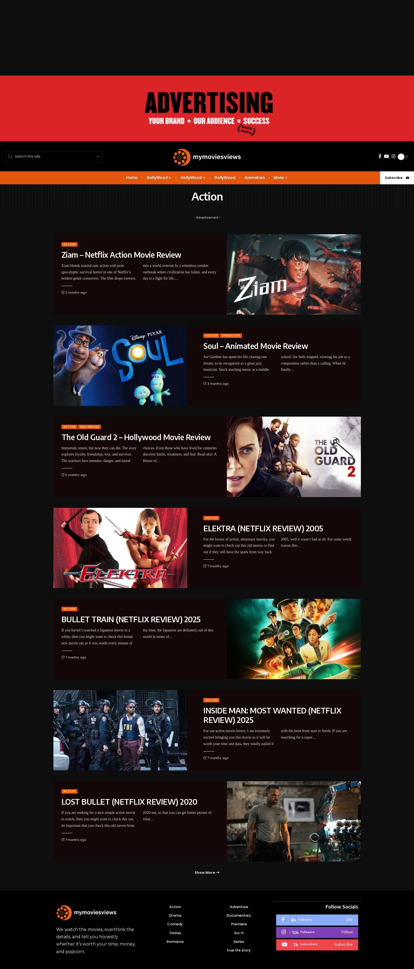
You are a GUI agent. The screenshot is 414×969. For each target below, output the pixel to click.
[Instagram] (393, 156)
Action (69, 244)
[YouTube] (386, 156)
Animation (231, 336)
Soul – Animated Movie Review (255, 346)
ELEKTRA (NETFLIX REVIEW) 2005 (263, 528)
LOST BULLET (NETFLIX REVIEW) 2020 (129, 801)
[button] (207, 872)
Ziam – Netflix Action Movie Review (121, 254)
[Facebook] (380, 156)
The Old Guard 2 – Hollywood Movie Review (136, 437)
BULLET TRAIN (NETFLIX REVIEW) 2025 (131, 619)
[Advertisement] (162, 38)
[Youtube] (317, 944)
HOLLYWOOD (89, 427)
